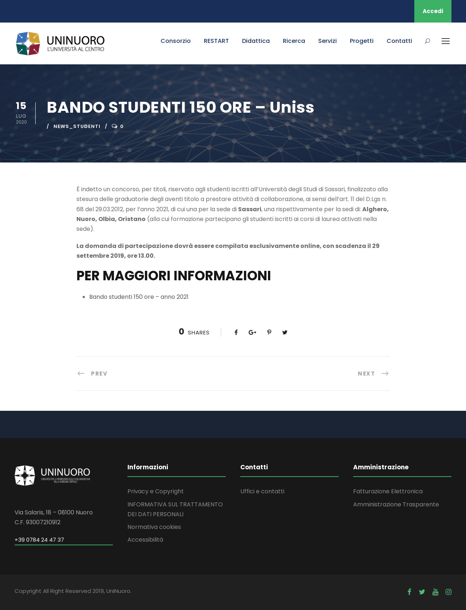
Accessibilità (145, 539)
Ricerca (294, 41)
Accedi (433, 11)
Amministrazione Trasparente (396, 504)
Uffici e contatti (262, 491)
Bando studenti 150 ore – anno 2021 (139, 297)
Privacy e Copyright (155, 491)
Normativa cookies (154, 527)
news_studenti (77, 126)
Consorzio (176, 41)
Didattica (256, 41)
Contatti (399, 41)
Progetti (362, 41)
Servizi (327, 41)
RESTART (216, 41)
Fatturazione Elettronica (388, 491)
